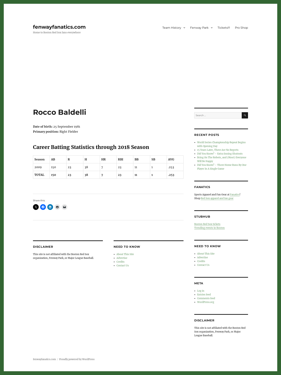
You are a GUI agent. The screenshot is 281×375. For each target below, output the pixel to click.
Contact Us (122, 265)
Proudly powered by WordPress (77, 359)
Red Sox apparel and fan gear (217, 198)
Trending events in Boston (209, 227)
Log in (200, 290)
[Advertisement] (140, 81)
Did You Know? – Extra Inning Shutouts (220, 153)
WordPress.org (205, 302)
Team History (171, 27)
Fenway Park (199, 27)
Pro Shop (241, 27)
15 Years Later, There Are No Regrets (218, 149)
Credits (120, 261)
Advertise (121, 258)
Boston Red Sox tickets (207, 224)
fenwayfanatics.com (59, 27)
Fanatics (235, 194)
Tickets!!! (224, 27)
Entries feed (204, 294)
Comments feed (206, 298)
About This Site (125, 254)
